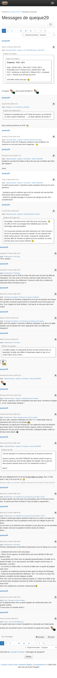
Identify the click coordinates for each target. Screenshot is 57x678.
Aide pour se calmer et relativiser (29, 297)
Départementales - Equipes (14, 50)
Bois (5, 600)
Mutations (9, 107)
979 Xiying (17, 256)
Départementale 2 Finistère (32, 214)
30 (26, 31)
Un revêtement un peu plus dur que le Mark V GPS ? (29, 497)
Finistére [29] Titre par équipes (33, 140)
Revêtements (8, 256)
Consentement (39, 665)
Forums (18, 12)
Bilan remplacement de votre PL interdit (25, 417)
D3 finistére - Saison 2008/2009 (33, 159)
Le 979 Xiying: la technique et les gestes (32, 321)
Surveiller (40, 637)
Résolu (28, 656)
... (16, 31)
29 (21, 31)
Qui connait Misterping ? (17, 621)
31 (31, 31)
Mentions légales (25, 665)
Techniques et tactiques (11, 297)
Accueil (12, 12)
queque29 (6, 41)
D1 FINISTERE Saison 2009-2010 (34, 50)
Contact (4, 665)
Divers (6, 621)
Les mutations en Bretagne (21, 107)
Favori (51, 637)
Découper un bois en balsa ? (16, 600)
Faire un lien (13, 665)
